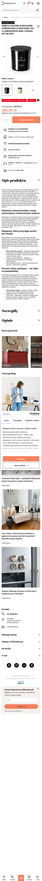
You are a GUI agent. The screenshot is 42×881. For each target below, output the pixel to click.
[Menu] (21, 878)
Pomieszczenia (28, 17)
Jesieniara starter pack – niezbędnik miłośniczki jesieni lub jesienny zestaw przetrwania (21, 479)
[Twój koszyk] (32, 3)
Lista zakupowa (29, 2)
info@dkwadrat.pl (12, 627)
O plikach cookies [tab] (32, 420)
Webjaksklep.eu (25, 676)
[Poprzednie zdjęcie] (4, 57)
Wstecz (5, 18)
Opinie (7, 320)
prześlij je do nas (13, 157)
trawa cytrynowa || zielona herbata (21, 82)
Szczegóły (10, 310)
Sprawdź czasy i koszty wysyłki (18, 131)
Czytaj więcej (6, 485)
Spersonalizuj (21, 465)
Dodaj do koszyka (26, 120)
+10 (32, 90)
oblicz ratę (20, 170)
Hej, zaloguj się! (24, 3)
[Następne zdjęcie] (37, 57)
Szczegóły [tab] (17, 420)
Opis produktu (14, 180)
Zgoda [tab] (6, 420)
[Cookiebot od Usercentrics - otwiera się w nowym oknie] (29, 414)
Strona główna (15, 17)
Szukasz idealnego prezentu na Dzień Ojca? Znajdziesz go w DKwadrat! (19, 592)
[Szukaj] (37, 10)
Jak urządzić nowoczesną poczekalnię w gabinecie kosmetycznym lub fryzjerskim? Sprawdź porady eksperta (18, 536)
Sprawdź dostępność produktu (19, 143)
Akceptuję (21, 459)
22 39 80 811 (28, 163)
